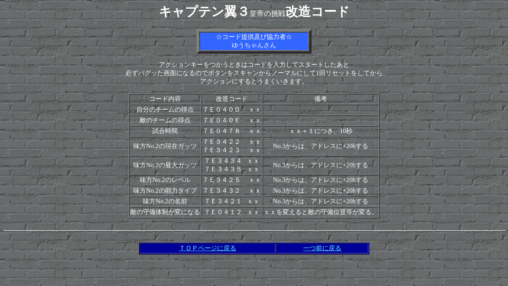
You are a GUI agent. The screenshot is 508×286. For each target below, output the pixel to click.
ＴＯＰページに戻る (207, 248)
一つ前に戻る (322, 248)
